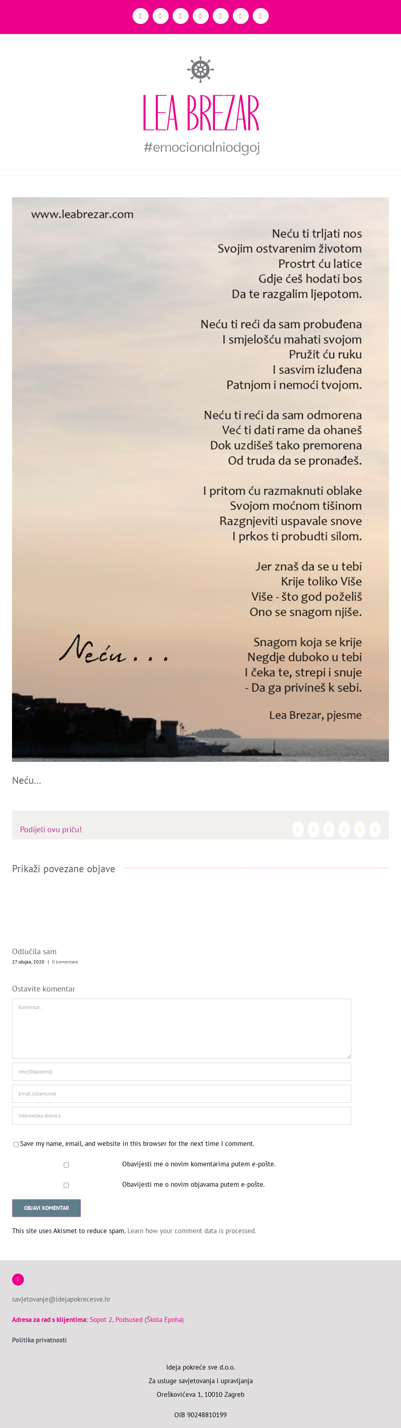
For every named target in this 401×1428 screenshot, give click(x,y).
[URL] (181, 1116)
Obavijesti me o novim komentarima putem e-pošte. (199, 1164)
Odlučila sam (34, 951)
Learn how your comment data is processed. (191, 1230)
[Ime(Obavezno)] (181, 1072)
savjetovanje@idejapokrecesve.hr (61, 1299)
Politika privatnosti (39, 1340)
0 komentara (65, 962)
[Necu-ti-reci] (200, 479)
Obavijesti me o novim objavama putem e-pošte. (193, 1184)
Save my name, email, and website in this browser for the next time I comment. (137, 1143)
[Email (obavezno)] (181, 1094)
